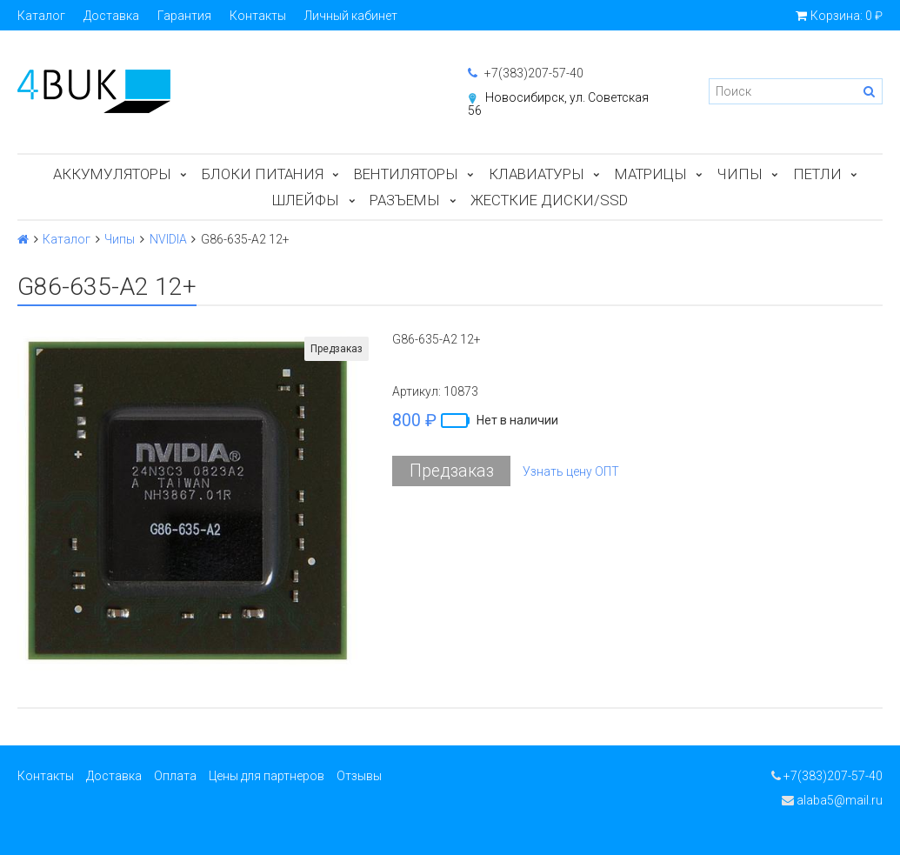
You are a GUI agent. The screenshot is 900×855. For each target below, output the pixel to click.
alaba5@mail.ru (832, 800)
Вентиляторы (406, 174)
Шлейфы (305, 200)
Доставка (111, 16)
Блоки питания (262, 174)
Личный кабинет (350, 16)
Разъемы (405, 200)
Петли (817, 174)
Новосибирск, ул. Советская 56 (558, 103)
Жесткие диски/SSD (549, 200)
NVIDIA (168, 239)
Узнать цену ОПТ (571, 471)
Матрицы (651, 174)
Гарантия (184, 16)
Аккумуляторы (112, 174)
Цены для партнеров (266, 776)
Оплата (175, 776)
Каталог (41, 16)
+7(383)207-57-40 (525, 73)
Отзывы (359, 776)
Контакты (258, 16)
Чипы (740, 174)
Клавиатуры (536, 174)
